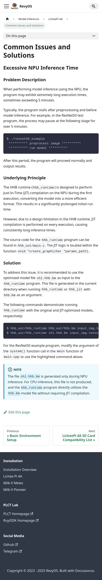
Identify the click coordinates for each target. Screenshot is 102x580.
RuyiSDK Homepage (20, 520)
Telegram (12, 551)
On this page (16, 36)
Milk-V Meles (13, 483)
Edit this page (16, 412)
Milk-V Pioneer (14, 489)
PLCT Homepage (18, 513)
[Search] (94, 6)
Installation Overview (19, 469)
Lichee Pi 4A (12, 476)
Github (10, 544)
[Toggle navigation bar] (6, 6)
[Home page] (7, 19)
